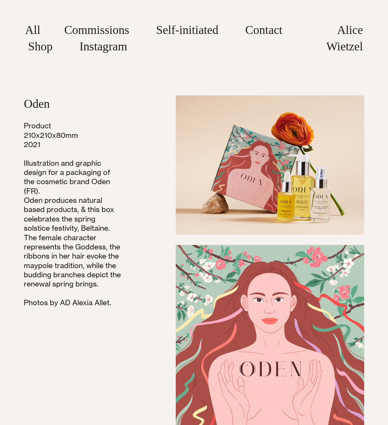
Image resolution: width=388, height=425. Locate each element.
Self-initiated (187, 29)
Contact (263, 29)
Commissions (96, 29)
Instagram (103, 46)
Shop (40, 46)
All (32, 29)
